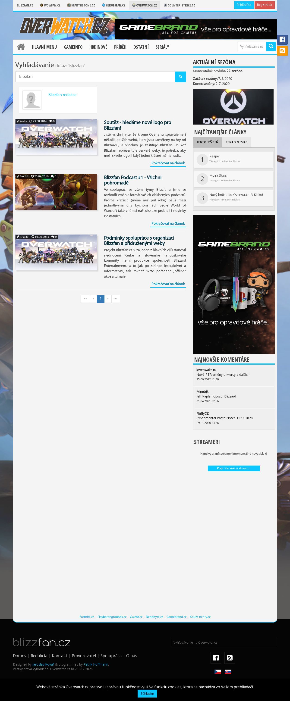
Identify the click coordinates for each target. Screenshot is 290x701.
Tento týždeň (207, 142)
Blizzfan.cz (24, 5)
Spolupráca (111, 655)
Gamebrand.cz (176, 617)
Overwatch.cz (144, 5)
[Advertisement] (226, 545)
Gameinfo (73, 47)
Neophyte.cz (154, 617)
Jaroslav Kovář (43, 664)
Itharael (23, 236)
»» (115, 298)
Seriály (162, 47)
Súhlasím (147, 693)
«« (85, 298)
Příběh (120, 47)
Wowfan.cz (50, 5)
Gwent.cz (136, 617)
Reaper (218, 160)
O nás (131, 655)
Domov (19, 655)
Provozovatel (84, 655)
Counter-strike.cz (179, 5)
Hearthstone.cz (81, 5)
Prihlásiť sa (244, 5)
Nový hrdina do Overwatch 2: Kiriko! (230, 198)
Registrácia (264, 5)
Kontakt (59, 655)
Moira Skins (218, 179)
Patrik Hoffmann (96, 664)
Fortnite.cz (86, 617)
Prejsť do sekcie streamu (233, 468)
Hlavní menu (44, 47)
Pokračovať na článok (168, 163)
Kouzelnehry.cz (200, 617)
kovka (22, 121)
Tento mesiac (236, 142)
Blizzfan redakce (62, 95)
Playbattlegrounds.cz (112, 617)
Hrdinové (98, 47)
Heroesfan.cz (113, 5)
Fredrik (23, 176)
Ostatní (141, 47)
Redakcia (39, 655)
